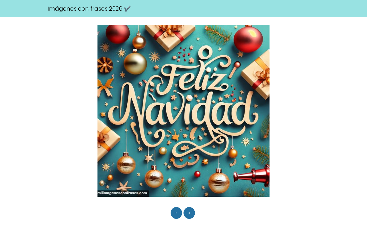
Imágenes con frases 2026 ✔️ (89, 9)
